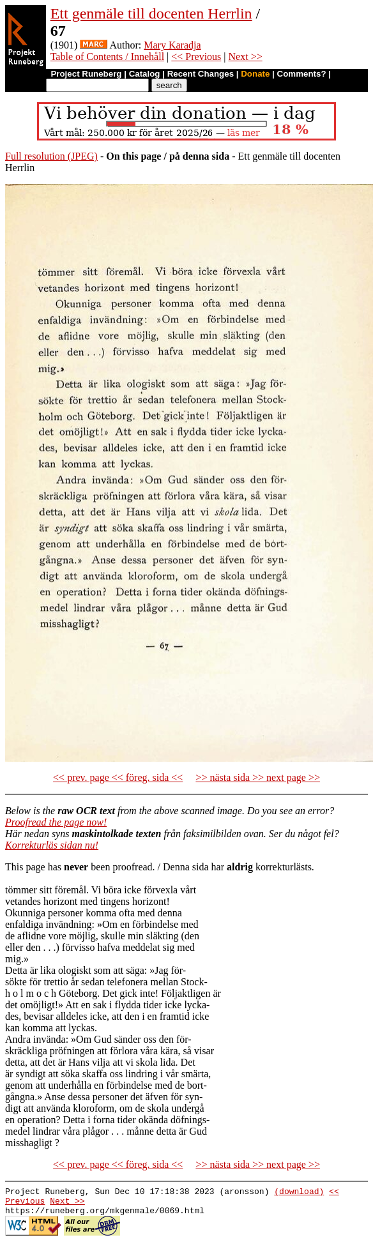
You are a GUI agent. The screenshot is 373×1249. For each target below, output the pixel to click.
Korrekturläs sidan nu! (51, 845)
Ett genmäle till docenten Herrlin (151, 13)
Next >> (246, 56)
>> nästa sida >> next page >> (257, 777)
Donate (255, 74)
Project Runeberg (85, 74)
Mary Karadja (172, 45)
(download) (299, 1193)
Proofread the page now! (56, 822)
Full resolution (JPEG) (51, 156)
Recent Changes (200, 74)
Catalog (144, 74)
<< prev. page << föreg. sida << (118, 777)
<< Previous (196, 56)
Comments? (301, 74)
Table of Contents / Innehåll (107, 56)
